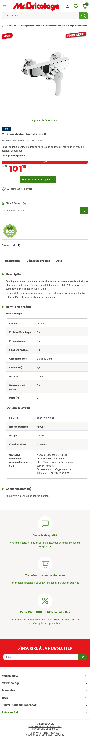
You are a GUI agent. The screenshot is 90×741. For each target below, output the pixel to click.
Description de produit (14, 155)
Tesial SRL (59, 735)
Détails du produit (38, 261)
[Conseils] (45, 523)
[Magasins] (45, 563)
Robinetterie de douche (54, 25)
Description (12, 261)
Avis (59, 261)
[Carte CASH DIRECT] (45, 600)
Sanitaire (11, 25)
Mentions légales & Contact (45, 726)
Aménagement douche (29, 25)
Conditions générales (45, 728)
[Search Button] (83, 15)
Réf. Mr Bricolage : (9, 141)
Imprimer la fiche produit (45, 120)
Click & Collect (14, 203)
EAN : (27, 141)
